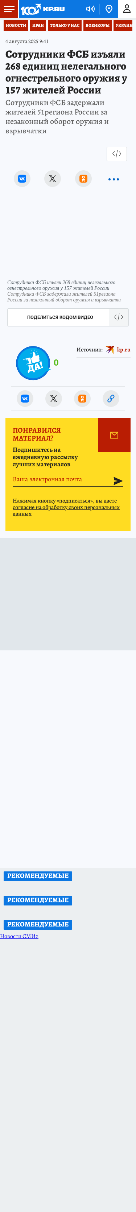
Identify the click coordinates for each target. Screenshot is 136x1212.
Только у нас (64, 25)
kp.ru (124, 350)
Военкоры (98, 25)
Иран (38, 25)
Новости (16, 25)
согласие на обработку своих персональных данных (66, 510)
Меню (7, 9)
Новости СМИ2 (19, 936)
